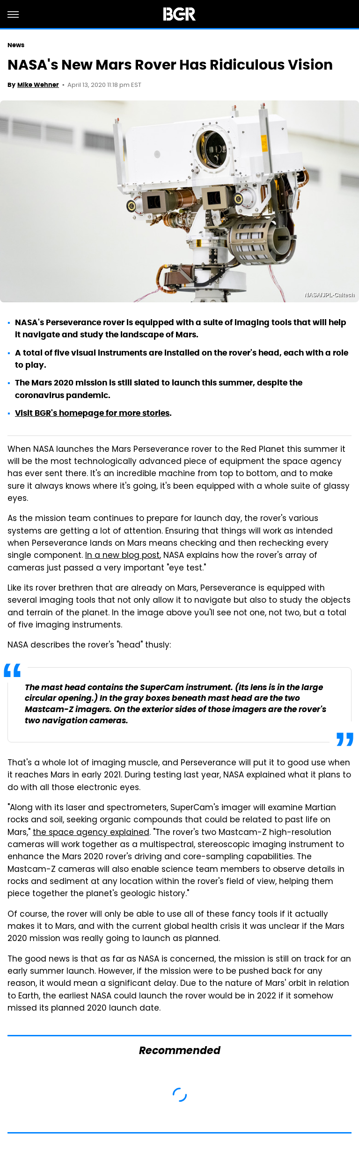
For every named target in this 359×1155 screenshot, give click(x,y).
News (15, 45)
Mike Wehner (38, 85)
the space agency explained (91, 833)
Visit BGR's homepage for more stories (92, 413)
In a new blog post (122, 556)
